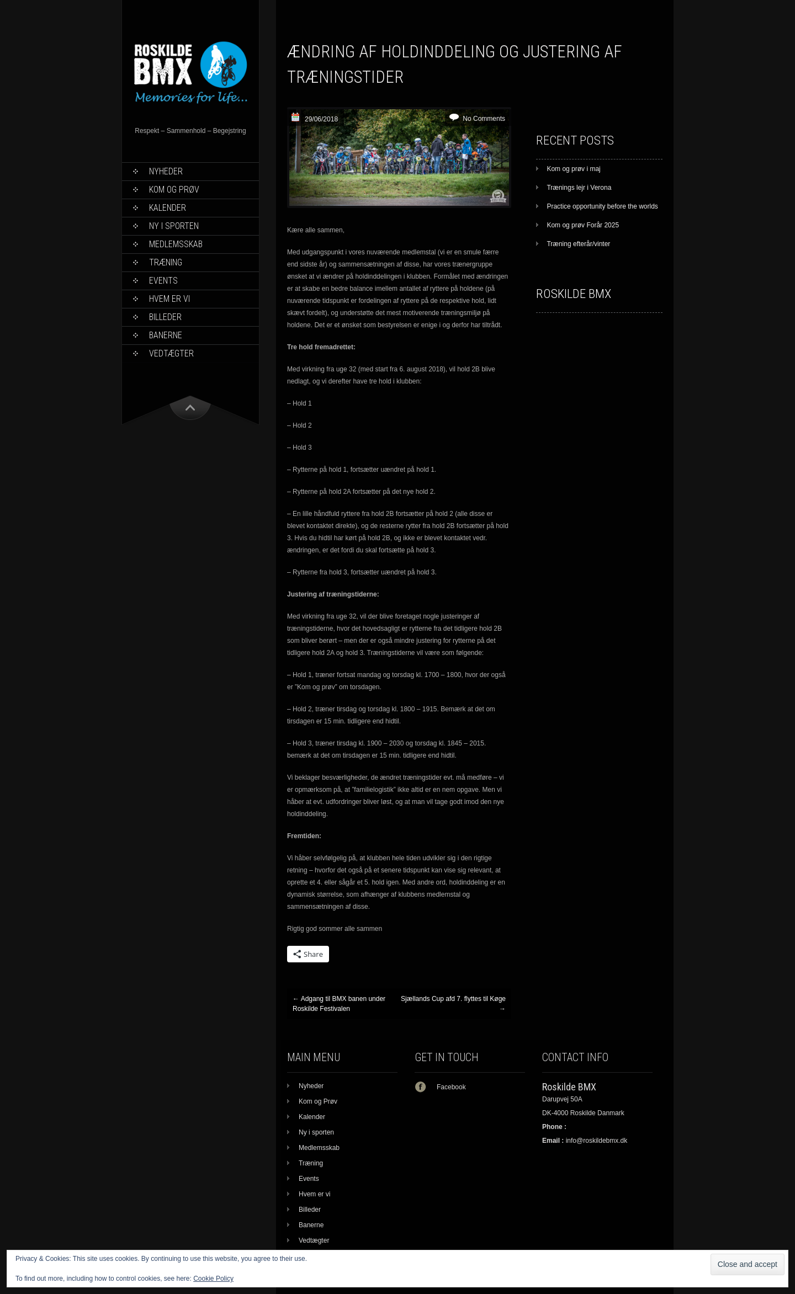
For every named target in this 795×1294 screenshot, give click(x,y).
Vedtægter (171, 353)
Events (163, 280)
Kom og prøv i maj (573, 169)
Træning (165, 262)
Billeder (165, 317)
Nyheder (166, 171)
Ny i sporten (174, 226)
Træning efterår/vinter (578, 244)
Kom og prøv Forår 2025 (583, 225)
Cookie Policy (213, 1278)
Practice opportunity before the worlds (602, 206)
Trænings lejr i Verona (579, 187)
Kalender (167, 208)
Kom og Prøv (174, 189)
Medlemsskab (176, 244)
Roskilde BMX (573, 293)
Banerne (165, 335)
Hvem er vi (169, 299)
